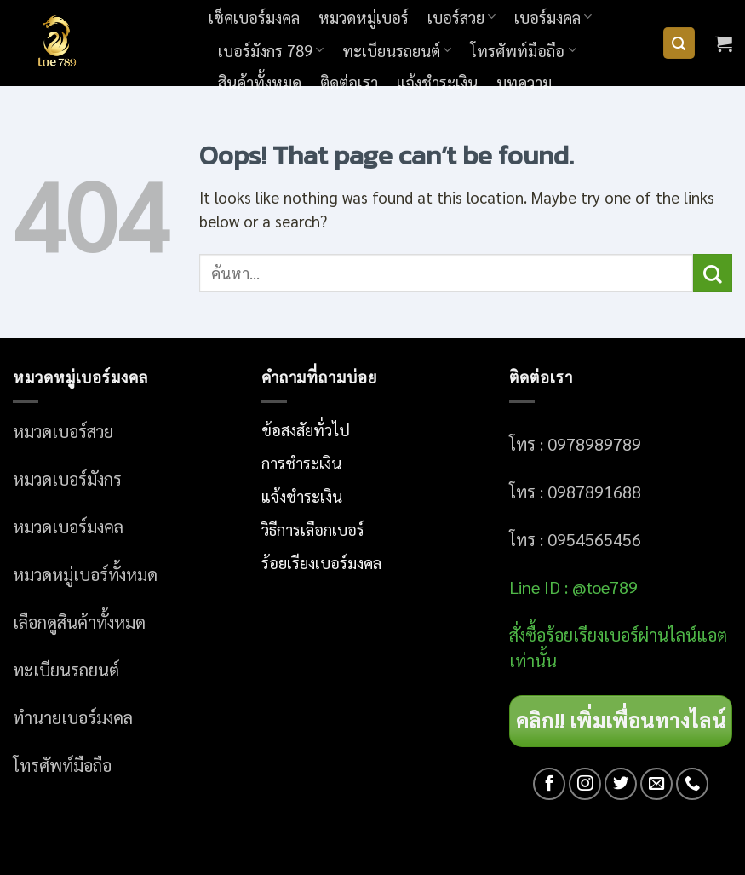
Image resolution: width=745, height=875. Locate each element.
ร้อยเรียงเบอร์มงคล (321, 562)
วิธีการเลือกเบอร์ (312, 529)
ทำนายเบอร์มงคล (73, 717)
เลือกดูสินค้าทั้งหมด (79, 622)
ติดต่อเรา (349, 82)
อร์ (592, 635)
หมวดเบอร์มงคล (68, 526)
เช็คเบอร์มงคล (254, 17)
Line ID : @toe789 (573, 587)
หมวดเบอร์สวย (63, 431)
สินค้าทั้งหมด (259, 82)
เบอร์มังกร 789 (271, 50)
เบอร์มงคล (553, 17)
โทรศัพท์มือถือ (523, 50)
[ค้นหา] (679, 43)
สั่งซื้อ (527, 635)
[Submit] (712, 273)
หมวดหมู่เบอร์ (363, 17)
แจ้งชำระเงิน (437, 82)
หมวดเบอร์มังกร (67, 479)
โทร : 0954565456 (575, 539)
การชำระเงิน (301, 462)
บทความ (524, 82)
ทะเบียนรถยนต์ (396, 50)
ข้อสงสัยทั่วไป (305, 429)
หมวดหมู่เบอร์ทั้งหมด (85, 574)
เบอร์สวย (461, 17)
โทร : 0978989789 (575, 444)
